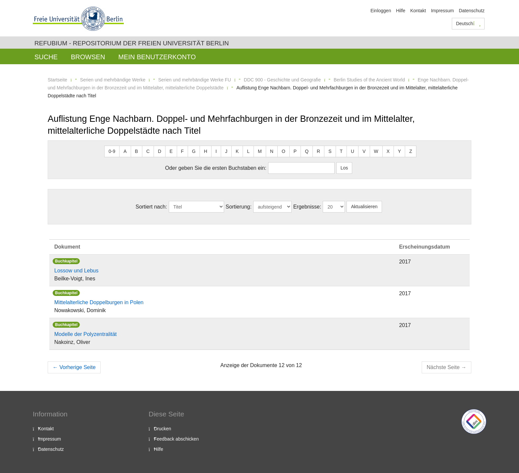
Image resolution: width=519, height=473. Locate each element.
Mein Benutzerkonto (157, 57)
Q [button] (306, 151)
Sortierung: (239, 207)
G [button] (194, 151)
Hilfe (400, 10)
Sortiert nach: (151, 207)
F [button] (182, 151)
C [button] (148, 151)
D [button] (159, 151)
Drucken (162, 428)
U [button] (352, 151)
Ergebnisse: (307, 207)
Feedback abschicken (176, 439)
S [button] (329, 151)
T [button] (341, 151)
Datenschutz (472, 10)
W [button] (376, 151)
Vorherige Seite (74, 367)
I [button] (216, 151)
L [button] (248, 151)
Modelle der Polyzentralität (85, 334)
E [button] (170, 151)
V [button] (363, 151)
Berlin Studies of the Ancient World (369, 79)
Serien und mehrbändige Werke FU (194, 79)
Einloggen (380, 10)
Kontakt (418, 10)
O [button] (283, 151)
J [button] (226, 151)
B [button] (136, 151)
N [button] (271, 151)
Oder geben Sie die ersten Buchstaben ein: (215, 168)
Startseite (57, 79)
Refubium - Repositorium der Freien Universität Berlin (131, 43)
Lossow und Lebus (76, 270)
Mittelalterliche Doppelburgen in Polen (99, 302)
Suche (46, 57)
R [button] (318, 151)
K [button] (237, 151)
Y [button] (399, 151)
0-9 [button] (112, 151)
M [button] (260, 151)
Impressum (442, 10)
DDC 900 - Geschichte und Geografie (282, 79)
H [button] (205, 151)
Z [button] (410, 151)
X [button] (388, 151)
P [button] (295, 151)
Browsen (88, 57)
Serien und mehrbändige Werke (112, 79)
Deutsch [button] (468, 23)
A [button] (124, 151)
